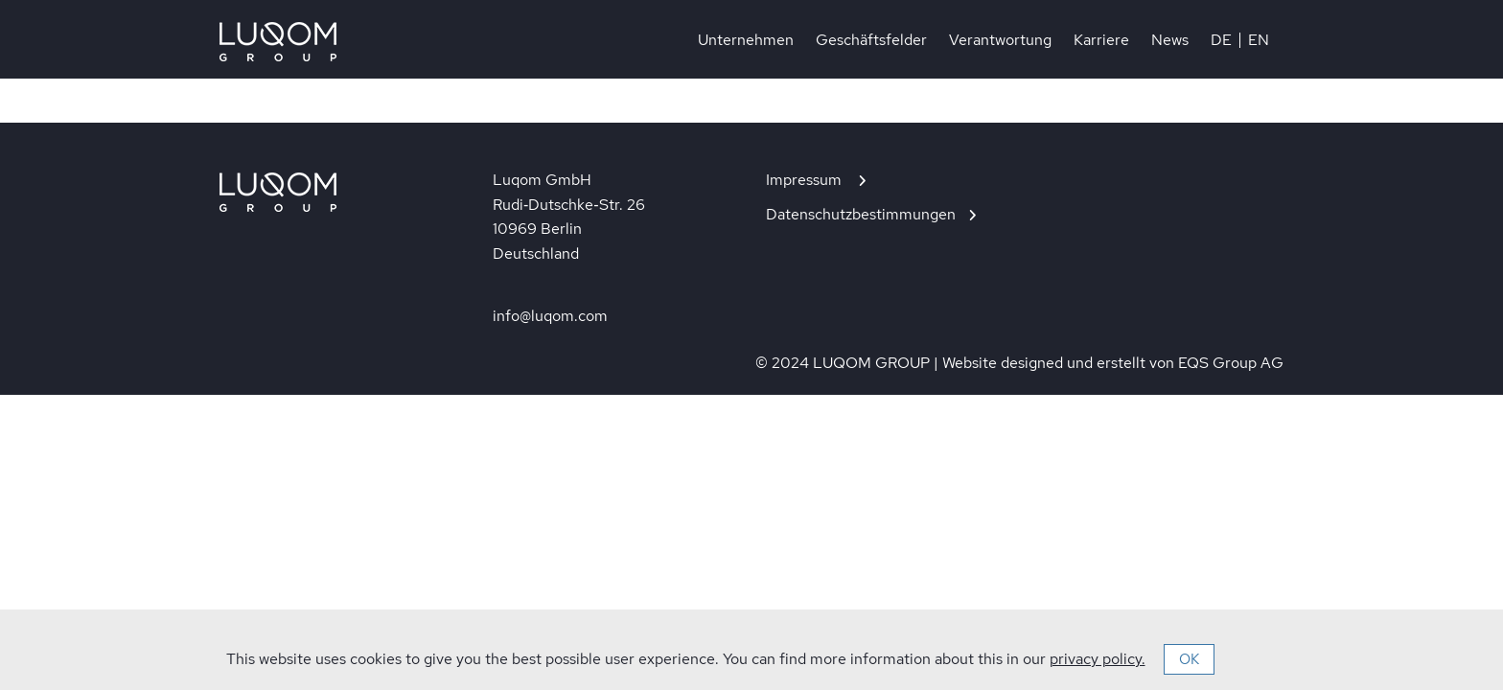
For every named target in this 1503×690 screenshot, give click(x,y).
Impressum (805, 180)
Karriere (1101, 40)
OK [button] (1189, 659)
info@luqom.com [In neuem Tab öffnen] (550, 316)
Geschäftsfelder (871, 40)
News (1170, 40)
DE (1221, 40)
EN (1258, 40)
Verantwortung (1000, 40)
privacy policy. (1097, 659)
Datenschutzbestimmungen (861, 214)
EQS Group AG (1230, 363)
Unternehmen (746, 40)
